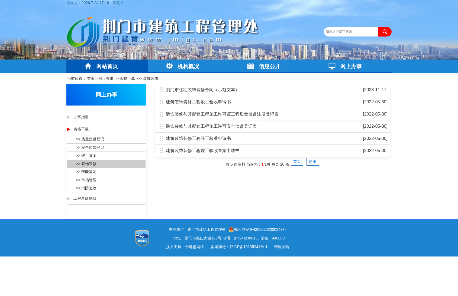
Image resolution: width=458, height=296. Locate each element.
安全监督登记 (92, 147)
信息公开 (269, 66)
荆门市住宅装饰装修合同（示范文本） (203, 89)
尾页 (313, 161)
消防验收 (88, 188)
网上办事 (351, 66)
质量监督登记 (92, 139)
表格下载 (127, 78)
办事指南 (81, 117)
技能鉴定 (88, 171)
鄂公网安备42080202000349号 (257, 229)
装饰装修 (150, 78)
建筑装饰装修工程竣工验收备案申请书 (203, 150)
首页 (91, 78)
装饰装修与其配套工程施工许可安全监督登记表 (211, 126)
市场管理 (88, 180)
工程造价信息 (84, 198)
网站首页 (107, 66)
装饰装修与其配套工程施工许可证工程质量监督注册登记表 (222, 114)
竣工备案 (88, 155)
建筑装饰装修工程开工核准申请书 (198, 138)
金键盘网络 (194, 247)
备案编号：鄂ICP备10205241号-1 (239, 247)
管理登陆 (281, 247)
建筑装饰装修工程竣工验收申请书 (198, 102)
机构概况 (188, 66)
